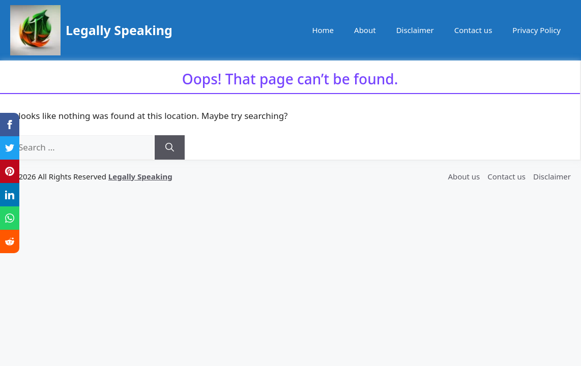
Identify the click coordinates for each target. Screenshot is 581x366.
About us (464, 176)
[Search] (170, 147)
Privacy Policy (536, 30)
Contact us (473, 30)
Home (323, 30)
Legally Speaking (119, 30)
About (365, 30)
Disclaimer (415, 30)
